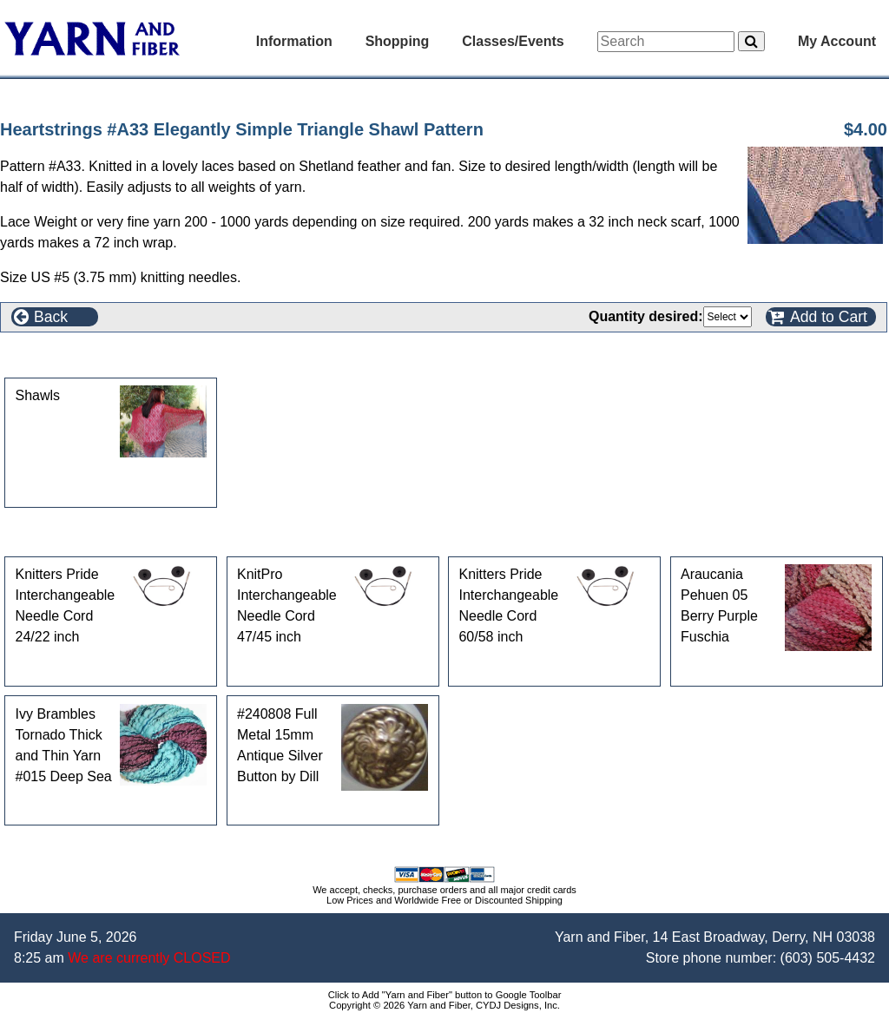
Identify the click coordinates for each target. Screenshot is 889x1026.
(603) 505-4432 (827, 957)
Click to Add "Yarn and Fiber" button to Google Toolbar (445, 995)
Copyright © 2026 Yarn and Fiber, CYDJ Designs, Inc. (444, 1005)
